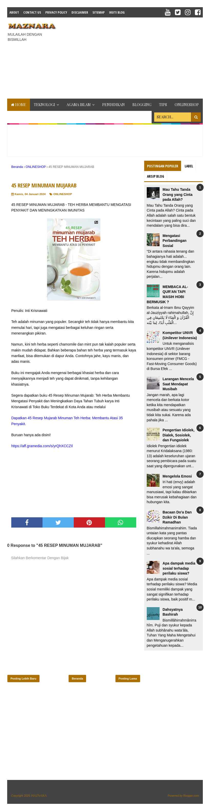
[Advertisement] (135, 57)
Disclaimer (79, 12)
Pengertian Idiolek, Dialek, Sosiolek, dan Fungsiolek (178, 435)
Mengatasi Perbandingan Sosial (174, 241)
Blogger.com (191, 795)
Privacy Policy (56, 12)
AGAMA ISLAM (79, 104)
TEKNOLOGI (44, 104)
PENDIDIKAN (113, 104)
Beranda (77, 678)
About (14, 12)
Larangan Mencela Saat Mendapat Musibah (178, 384)
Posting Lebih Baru (23, 678)
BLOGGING (141, 104)
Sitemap (98, 12)
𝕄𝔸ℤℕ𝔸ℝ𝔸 (39, 795)
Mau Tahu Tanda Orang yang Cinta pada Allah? (178, 194)
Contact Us (32, 12)
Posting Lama (128, 678)
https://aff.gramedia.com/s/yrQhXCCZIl (42, 446)
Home (18, 104)
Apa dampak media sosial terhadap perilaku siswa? (179, 568)
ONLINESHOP (187, 104)
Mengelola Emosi (177, 476)
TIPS (163, 104)
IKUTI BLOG (117, 12)
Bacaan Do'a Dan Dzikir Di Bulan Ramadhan (177, 517)
